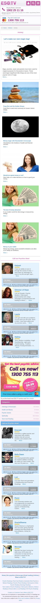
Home (5, 28)
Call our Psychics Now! (10, 423)
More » (5, 112)
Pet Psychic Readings (32, 588)
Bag (28, 42)
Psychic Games (6, 413)
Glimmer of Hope (22, 290)
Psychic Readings (7, 581)
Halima (17, 337)
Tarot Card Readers (18, 581)
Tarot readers (6, 586)
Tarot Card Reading (7, 419)
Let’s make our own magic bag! (17, 39)
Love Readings (21, 588)
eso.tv (7, 42)
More (4, 77)
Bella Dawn (19, 454)
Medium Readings (7, 583)
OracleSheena (20, 522)
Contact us (11, 592)
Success (13, 42)
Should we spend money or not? (13, 175)
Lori (16, 477)
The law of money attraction (12, 210)
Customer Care (19, 592)
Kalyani (18, 265)
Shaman (24, 42)
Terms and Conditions (24, 598)
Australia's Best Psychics (31, 581)
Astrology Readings (25, 585)
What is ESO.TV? (20, 577)
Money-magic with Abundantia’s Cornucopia (17, 141)
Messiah (18, 547)
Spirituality (34, 42)
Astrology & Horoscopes (9, 406)
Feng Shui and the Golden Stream (13, 106)
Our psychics (11, 575)
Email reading (28, 575)
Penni (17, 498)
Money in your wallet (9, 247)
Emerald (18, 430)
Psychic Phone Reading (19, 583)
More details (30, 398)
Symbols (18, 42)
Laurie (17, 314)
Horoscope (19, 575)
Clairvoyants (30, 583)
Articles (10, 28)
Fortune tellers (13, 588)
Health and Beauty (7, 410)
